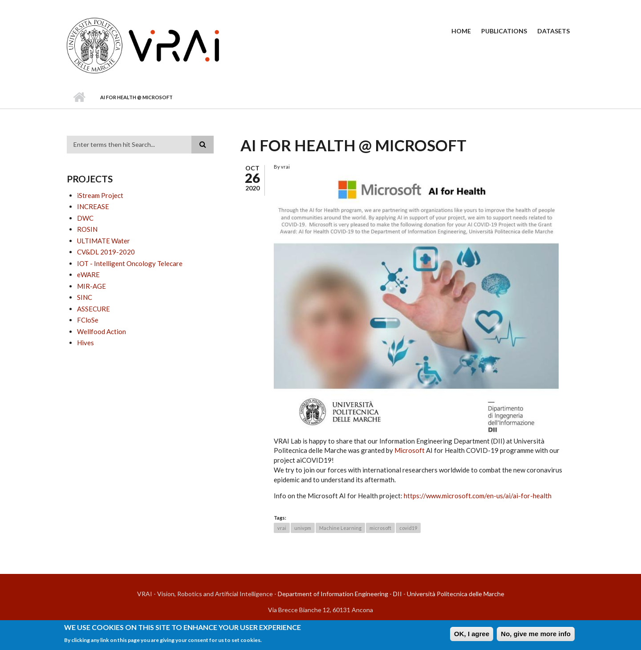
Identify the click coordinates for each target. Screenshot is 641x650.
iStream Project (100, 195)
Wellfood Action (101, 331)
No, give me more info (536, 635)
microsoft (380, 528)
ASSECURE (93, 309)
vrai (281, 528)
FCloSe (87, 320)
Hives (85, 343)
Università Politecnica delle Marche (455, 594)
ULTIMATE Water (103, 241)
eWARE (88, 274)
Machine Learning (340, 528)
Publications (504, 31)
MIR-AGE (91, 286)
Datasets (553, 31)
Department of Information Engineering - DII (340, 594)
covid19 (408, 528)
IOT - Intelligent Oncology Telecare (130, 263)
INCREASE (93, 206)
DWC (85, 218)
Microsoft (409, 450)
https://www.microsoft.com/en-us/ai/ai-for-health (478, 496)
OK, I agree (471, 635)
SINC (84, 297)
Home (461, 31)
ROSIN (87, 229)
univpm (302, 528)
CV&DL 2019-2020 (106, 252)
